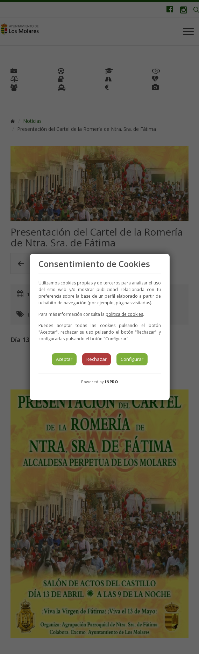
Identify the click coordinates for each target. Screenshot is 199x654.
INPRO (111, 381)
